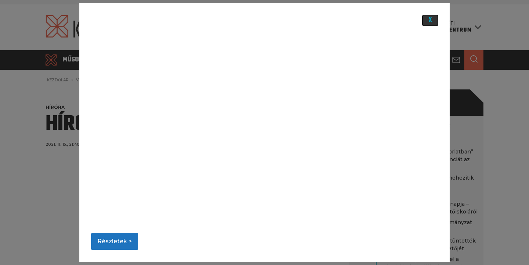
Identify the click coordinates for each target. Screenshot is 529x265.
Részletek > (114, 241)
